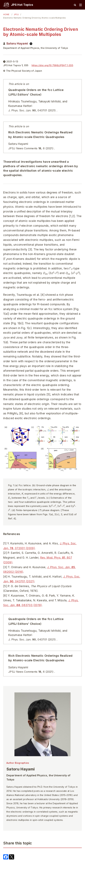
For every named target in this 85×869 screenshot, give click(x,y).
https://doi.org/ (52, 65)
